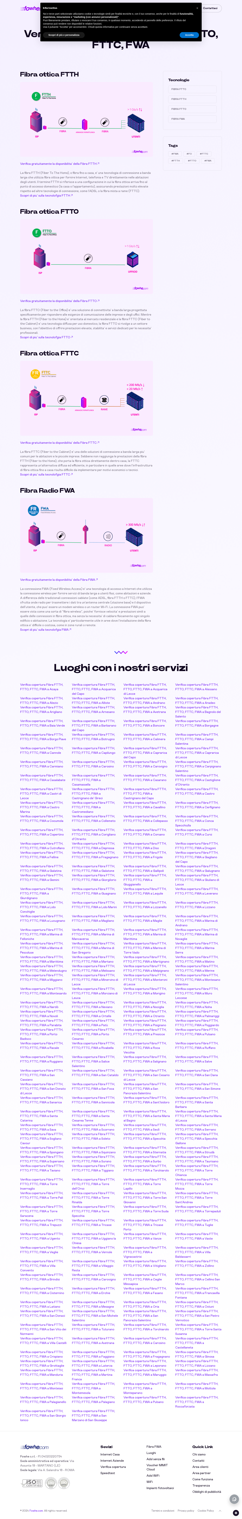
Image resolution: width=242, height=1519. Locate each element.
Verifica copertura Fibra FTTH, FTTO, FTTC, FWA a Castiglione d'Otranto (197, 780)
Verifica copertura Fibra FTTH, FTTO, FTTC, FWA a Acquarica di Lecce (145, 689)
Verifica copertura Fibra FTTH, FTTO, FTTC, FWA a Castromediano (93, 807)
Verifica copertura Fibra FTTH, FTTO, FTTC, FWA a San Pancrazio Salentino (145, 1089)
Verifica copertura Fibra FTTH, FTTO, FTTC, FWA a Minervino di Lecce (95, 980)
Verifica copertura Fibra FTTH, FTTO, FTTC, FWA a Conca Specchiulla (196, 821)
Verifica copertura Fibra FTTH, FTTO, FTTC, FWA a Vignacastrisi (145, 1252)
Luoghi (151, 1453)
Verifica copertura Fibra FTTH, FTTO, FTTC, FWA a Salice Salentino (93, 1062)
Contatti (198, 1460)
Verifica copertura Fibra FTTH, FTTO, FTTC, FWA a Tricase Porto (145, 1225)
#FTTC (204, 154)
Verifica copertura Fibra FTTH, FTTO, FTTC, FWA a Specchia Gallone (196, 1139)
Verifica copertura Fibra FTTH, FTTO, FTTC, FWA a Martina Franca (93, 1375)
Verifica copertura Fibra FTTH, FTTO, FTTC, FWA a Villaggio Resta (93, 1266)
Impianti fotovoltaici (160, 1488)
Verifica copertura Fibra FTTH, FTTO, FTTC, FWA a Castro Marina (41, 807)
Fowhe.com (36, 1510)
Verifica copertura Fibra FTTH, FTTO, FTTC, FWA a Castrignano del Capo (145, 794)
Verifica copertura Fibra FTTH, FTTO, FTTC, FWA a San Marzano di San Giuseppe (93, 1416)
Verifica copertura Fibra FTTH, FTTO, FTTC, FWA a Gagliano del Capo (196, 857)
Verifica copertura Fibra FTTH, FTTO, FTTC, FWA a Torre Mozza (196, 1184)
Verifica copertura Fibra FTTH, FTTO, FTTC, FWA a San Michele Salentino (95, 1316)
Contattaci (210, 8)
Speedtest (107, 1473)
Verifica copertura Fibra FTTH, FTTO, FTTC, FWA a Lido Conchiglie (41, 907)
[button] (197, 8)
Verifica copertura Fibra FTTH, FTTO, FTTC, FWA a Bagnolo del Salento (198, 712)
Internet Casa (110, 1454)
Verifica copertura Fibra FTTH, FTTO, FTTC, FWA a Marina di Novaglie (196, 934)
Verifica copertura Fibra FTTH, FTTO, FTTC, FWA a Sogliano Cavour (41, 1139)
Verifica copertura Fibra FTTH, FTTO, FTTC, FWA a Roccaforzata (196, 1402)
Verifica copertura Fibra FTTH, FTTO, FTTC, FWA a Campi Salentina (196, 739)
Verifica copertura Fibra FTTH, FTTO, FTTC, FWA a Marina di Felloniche (41, 934)
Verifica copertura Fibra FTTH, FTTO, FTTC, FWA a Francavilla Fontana (197, 1293)
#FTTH (175, 161)
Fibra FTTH (178, 99)
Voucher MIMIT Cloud (157, 1467)
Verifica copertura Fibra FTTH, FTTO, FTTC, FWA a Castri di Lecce (41, 794)
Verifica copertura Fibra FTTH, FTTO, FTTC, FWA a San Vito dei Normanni (43, 1329)
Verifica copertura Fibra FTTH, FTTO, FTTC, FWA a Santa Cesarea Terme (93, 1116)
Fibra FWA (178, 119)
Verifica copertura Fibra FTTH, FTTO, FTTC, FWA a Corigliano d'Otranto (94, 835)
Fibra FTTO (178, 109)
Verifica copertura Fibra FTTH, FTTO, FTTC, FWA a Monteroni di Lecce (145, 980)
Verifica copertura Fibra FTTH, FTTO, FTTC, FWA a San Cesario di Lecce (147, 1075)
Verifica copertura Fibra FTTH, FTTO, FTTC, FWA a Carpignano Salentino (198, 767)
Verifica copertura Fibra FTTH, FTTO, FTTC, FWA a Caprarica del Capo (145, 753)
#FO (189, 154)
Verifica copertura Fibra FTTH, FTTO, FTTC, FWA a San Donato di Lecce (43, 1089)
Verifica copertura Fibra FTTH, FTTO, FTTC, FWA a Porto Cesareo (93, 1034)
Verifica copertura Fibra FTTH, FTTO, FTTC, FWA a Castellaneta (196, 1343)
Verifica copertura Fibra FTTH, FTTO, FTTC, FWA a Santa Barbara (196, 1102)
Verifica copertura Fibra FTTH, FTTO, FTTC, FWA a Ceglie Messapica (145, 1280)
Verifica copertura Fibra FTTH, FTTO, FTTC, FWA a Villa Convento (41, 1266)
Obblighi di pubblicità (206, 1491)
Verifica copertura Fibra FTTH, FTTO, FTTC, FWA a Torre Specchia (93, 1211)
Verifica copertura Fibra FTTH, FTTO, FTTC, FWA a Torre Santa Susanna (198, 1329)
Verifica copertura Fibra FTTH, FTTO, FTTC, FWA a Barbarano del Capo (94, 726)
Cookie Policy (206, 1510)
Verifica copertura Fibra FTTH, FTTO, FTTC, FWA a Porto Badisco (41, 1034)
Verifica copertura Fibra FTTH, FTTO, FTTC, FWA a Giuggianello (145, 880)
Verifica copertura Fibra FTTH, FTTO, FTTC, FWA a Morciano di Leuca (95, 994)
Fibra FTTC (178, 89)
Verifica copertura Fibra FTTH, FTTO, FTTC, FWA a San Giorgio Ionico (43, 1416)
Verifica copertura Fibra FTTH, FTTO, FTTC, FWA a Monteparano (145, 1388)
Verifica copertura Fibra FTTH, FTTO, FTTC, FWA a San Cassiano (41, 1075)
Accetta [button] (189, 35)
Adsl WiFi (153, 1475)
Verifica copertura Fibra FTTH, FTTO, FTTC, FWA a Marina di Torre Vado (145, 948)
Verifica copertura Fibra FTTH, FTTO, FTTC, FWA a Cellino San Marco (197, 1280)
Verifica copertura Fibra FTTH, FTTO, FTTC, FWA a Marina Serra (196, 948)
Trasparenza (201, 1485)
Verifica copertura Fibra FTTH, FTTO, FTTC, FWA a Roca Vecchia (145, 1048)
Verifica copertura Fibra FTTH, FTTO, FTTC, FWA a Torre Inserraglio (41, 1184)
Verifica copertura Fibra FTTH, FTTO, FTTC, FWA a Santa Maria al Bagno (147, 1116)
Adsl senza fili (156, 1459)
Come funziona (202, 1479)
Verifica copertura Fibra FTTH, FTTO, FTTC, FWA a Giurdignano (41, 894)
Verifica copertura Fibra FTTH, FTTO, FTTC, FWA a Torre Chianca (196, 1171)
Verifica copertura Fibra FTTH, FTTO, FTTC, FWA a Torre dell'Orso (93, 1184)
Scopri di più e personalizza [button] (63, 35)
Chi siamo (199, 1454)
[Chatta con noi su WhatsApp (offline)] (234, 1499)
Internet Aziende (112, 1460)
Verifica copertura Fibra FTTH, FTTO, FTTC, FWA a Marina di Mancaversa (93, 934)
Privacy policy (186, 1510)
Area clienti (200, 1467)
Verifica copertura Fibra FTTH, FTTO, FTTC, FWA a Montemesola (93, 1388)
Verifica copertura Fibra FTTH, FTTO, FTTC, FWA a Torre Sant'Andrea (196, 1198)
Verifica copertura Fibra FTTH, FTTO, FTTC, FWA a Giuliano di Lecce (197, 880)
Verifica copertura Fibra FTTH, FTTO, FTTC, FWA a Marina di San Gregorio (93, 948)
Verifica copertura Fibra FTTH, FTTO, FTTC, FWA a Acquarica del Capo (94, 689)
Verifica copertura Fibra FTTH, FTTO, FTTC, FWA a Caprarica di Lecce (197, 753)
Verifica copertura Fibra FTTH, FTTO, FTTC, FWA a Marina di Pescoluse (41, 948)
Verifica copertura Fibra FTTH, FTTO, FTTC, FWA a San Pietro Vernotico (197, 1316)
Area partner (201, 1473)
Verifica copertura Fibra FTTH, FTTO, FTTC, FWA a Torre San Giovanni (145, 1198)
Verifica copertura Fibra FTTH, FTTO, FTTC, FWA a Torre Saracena (41, 1211)
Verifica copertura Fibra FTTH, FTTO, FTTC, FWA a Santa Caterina (41, 1116)
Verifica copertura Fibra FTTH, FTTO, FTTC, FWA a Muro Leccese (196, 994)
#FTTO (192, 161)
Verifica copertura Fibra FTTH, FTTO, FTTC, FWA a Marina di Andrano (196, 921)
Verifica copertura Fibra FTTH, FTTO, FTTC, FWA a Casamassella (93, 780)
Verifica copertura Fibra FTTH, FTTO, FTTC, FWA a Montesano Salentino (197, 980)
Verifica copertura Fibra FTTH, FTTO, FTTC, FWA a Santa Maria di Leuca (198, 1116)
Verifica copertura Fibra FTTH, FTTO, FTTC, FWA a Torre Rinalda (93, 1198)
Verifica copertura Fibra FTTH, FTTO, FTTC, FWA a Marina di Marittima (145, 934)
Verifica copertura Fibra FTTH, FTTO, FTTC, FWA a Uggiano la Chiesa (94, 1239)
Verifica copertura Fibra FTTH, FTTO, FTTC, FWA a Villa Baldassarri (196, 1252)
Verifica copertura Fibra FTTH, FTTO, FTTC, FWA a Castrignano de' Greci (93, 794)
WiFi (150, 1482)
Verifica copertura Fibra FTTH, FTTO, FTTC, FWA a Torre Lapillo (145, 1184)
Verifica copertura (113, 1467)
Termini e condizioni (162, 1510)
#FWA (174, 154)
